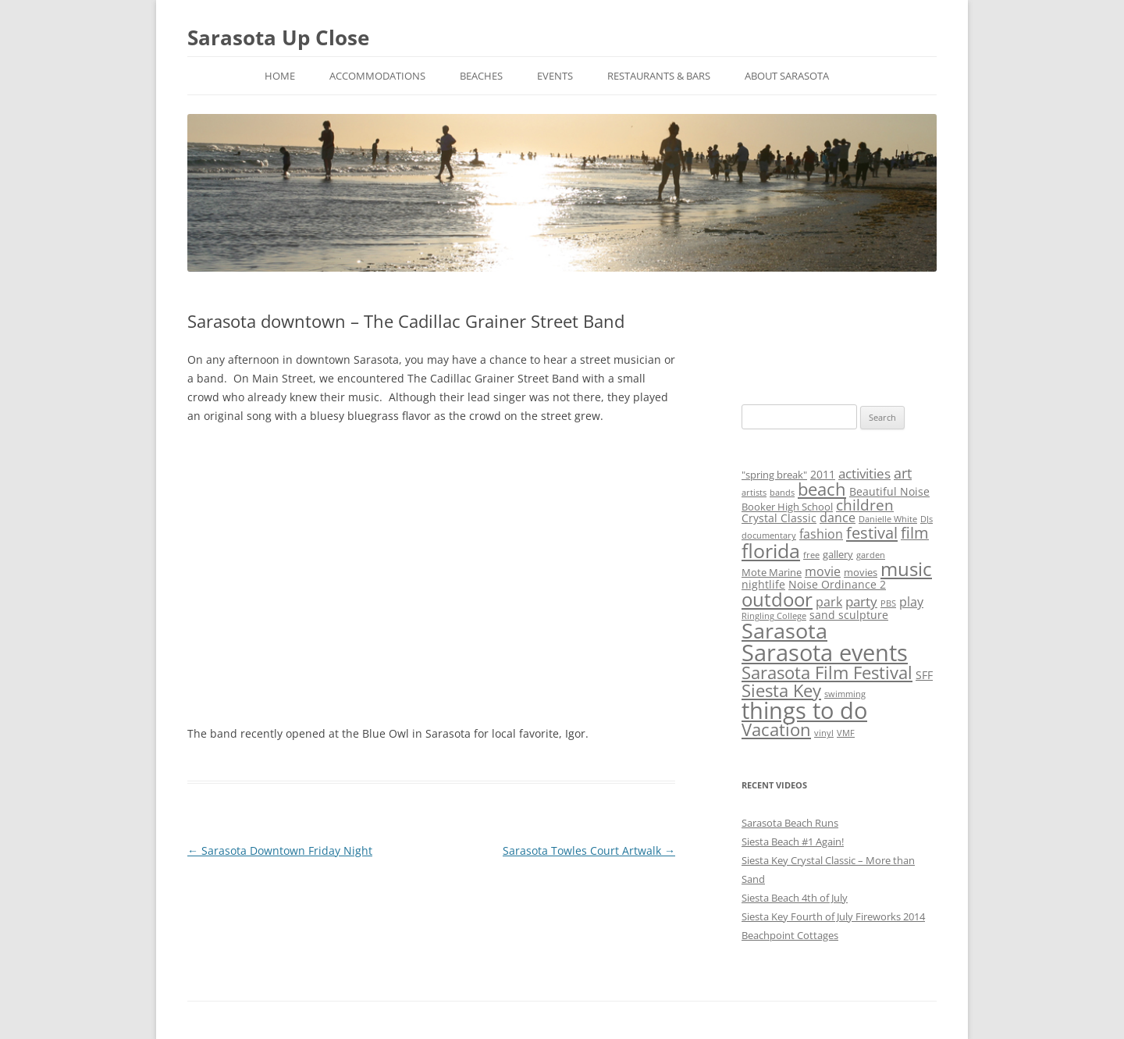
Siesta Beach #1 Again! (793, 841)
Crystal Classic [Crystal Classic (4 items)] (779, 518)
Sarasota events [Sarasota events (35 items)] (825, 652)
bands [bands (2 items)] (782, 492)
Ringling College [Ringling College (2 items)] (774, 615)
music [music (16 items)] (906, 569)
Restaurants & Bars (658, 76)
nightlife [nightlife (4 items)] (763, 584)
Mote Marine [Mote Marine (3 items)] (772, 572)
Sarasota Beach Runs (790, 823)
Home (280, 76)
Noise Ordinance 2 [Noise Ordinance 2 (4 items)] (837, 584)
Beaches (481, 76)
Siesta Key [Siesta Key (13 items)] (781, 690)
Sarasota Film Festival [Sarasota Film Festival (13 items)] (827, 672)
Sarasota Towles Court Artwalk (589, 850)
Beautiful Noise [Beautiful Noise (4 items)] (889, 491)
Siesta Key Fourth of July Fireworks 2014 (833, 916)
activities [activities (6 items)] (864, 473)
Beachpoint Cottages (790, 935)
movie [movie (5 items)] (823, 571)
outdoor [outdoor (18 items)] (777, 599)
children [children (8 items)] (865, 505)
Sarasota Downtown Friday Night (279, 850)
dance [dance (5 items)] (837, 517)
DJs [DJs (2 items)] (926, 519)
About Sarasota (787, 76)
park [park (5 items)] (829, 601)
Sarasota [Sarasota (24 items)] (784, 631)
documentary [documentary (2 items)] (769, 535)
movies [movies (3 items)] (860, 572)
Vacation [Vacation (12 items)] (776, 729)
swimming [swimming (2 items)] (845, 694)
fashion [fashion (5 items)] (821, 534)
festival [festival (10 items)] (872, 532)
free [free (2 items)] (811, 555)
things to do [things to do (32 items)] (804, 710)
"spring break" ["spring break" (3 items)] (774, 475)
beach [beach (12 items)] (822, 489)
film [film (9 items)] (915, 532)
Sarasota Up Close (278, 37)
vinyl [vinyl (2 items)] (824, 733)
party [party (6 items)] (861, 601)
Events (555, 76)
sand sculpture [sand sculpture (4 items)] (848, 614)
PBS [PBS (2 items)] (888, 603)
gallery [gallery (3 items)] (838, 554)
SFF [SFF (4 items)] (924, 674)
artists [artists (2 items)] (754, 492)
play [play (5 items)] (911, 601)
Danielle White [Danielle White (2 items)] (888, 519)
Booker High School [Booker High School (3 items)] (787, 507)
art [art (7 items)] (903, 473)
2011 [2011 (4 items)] (822, 474)
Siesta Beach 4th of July (795, 898)
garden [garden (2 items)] (870, 555)
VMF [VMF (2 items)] (846, 733)
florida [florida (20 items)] (771, 550)
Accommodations (377, 76)
